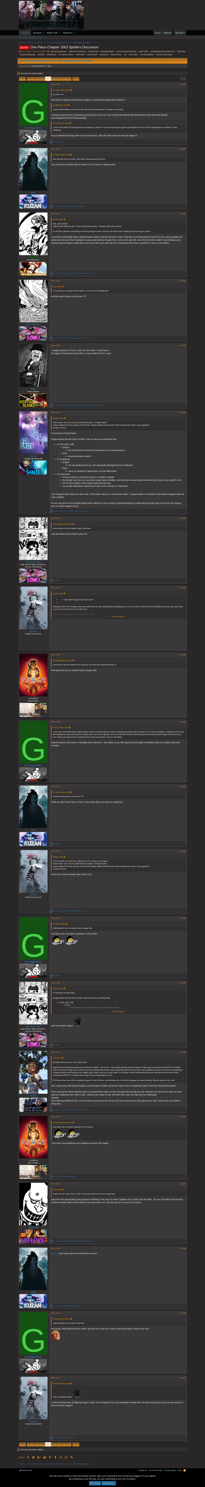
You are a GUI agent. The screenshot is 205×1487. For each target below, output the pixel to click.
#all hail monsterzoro (59, 51)
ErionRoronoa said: (62, 123)
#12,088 (181, 588)
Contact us (142, 1470)
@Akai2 (56, 1253)
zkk (125, 55)
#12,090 (181, 722)
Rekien (34, 1095)
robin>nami (80, 55)
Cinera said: (59, 219)
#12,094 (181, 983)
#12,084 (181, 281)
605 (48, 79)
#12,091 (181, 787)
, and (71, 206)
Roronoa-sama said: (62, 1319)
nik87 (34, 389)
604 (42, 79)
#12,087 (181, 518)
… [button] (32, 79)
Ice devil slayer (34, 324)
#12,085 (181, 346)
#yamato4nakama (107, 51)
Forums (25, 33)
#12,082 (181, 149)
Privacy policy (169, 1470)
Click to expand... (119, 616)
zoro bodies (133, 55)
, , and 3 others (73, 511)
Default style (25, 1470)
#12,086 (181, 413)
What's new (52, 33)
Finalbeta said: (60, 924)
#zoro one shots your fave (126, 51)
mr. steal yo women (66, 55)
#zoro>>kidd (143, 51)
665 (69, 79)
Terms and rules (155, 1470)
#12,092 (181, 851)
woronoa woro (116, 55)
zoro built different (147, 55)
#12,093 (181, 918)
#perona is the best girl (77, 51)
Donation (37, 33)
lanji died (41, 55)
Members (67, 33)
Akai (34, 192)
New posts (23, 37)
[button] (43, 32)
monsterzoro (51, 55)
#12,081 (181, 84)
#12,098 (181, 1249)
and (68, 1306)
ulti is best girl (92, 55)
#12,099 (181, 1313)
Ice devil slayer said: (62, 90)
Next (75, 79)
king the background (27, 55)
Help (179, 1470)
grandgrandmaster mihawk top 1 (163, 51)
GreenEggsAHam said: (63, 524)
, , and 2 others (73, 338)
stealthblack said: (61, 105)
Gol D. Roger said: (61, 727)
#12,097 (181, 1184)
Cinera (34, 456)
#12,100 (181, 1378)
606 (53, 79)
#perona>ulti (93, 51)
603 (37, 79)
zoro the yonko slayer (164, 55)
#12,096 (181, 1117)
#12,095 (181, 1052)
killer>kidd (181, 51)
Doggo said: (59, 418)
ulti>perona (104, 55)
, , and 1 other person (75, 273)
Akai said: (58, 286)
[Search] (180, 32)
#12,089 (181, 655)
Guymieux (34, 1227)
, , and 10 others (80, 405)
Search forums (36, 37)
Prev (23, 79)
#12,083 (181, 214)
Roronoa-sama (34, 562)
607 (59, 79)
